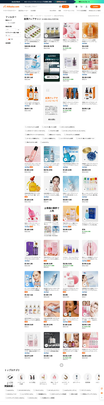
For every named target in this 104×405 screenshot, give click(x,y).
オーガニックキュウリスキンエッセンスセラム (73, 131)
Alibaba (26, 15)
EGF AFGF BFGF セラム (23, 390)
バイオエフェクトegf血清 (32, 127)
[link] (101, 388)
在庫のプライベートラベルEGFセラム (34, 134)
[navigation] (13, 190)
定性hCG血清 (73, 394)
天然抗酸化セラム (41, 394)
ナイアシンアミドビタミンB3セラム (15, 398)
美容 (31, 15)
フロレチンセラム (38, 390)
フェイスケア (47, 15)
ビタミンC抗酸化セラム (49, 138)
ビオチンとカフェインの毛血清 (58, 394)
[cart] (81, 7)
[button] (60, 7)
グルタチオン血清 (53, 131)
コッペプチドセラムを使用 (66, 138)
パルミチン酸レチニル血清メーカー (85, 138)
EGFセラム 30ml (32, 398)
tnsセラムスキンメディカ (69, 390)
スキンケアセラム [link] (59, 15)
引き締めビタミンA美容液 (47, 398)
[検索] (65, 6)
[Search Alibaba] (41, 7)
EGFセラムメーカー (11, 394)
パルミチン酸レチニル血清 (49, 127)
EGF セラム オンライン (53, 390)
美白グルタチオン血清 (31, 142)
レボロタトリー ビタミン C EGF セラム (35, 131)
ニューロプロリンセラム (26, 394)
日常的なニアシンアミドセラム (89, 394)
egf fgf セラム (44, 142)
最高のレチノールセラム (54, 134)
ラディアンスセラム (85, 390)
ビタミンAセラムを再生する (67, 127)
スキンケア (38, 15)
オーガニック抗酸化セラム (32, 138)
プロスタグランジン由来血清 (71, 134)
